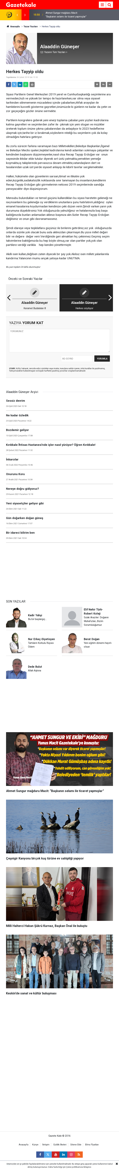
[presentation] (17, 15)
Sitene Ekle (75, 1144)
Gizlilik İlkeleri (59, 1144)
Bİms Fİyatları (92, 1144)
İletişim (45, 1144)
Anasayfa (13, 26)
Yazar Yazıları (31, 26)
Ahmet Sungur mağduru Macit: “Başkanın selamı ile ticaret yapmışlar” (66, 14)
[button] (97, 84)
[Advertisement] (59, 569)
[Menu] (102, 5)
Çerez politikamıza (74, 1167)
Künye (35, 1144)
